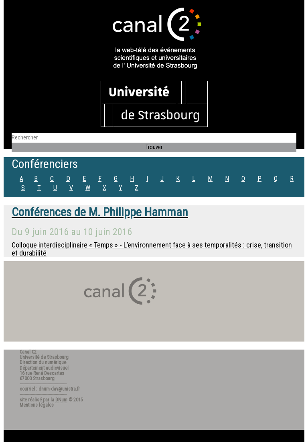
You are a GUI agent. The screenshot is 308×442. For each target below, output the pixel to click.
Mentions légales (37, 405)
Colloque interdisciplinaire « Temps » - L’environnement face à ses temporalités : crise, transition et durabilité (152, 249)
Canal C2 (28, 352)
